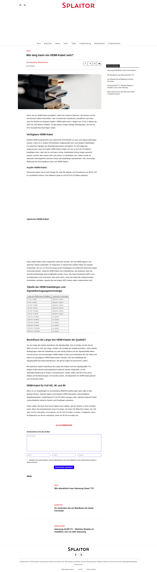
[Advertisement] (78, 27)
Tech (28, 51)
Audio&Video (59, 524)
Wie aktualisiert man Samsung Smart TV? (72, 487)
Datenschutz (78, 563)
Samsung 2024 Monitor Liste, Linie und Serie (121, 70)
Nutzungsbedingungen (129, 560)
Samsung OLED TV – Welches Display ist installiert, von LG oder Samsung (120, 86)
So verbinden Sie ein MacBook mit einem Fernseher (76, 508)
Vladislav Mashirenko (39, 62)
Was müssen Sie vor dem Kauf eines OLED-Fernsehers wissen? (121, 93)
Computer (58, 505)
